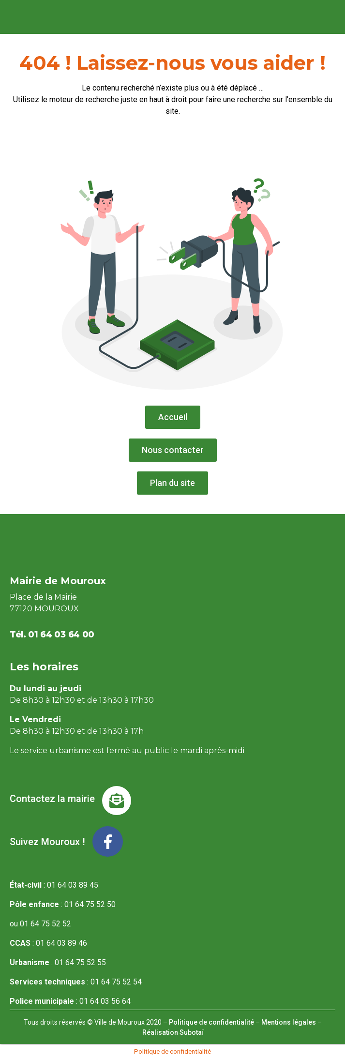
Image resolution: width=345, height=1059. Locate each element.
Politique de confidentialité (211, 1022)
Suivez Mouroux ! (47, 841)
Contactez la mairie (52, 798)
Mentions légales (288, 1022)
